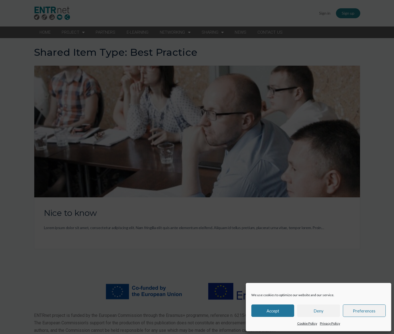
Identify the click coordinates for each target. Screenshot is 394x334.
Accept (273, 310)
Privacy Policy (330, 323)
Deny (318, 310)
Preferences (364, 310)
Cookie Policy (307, 323)
